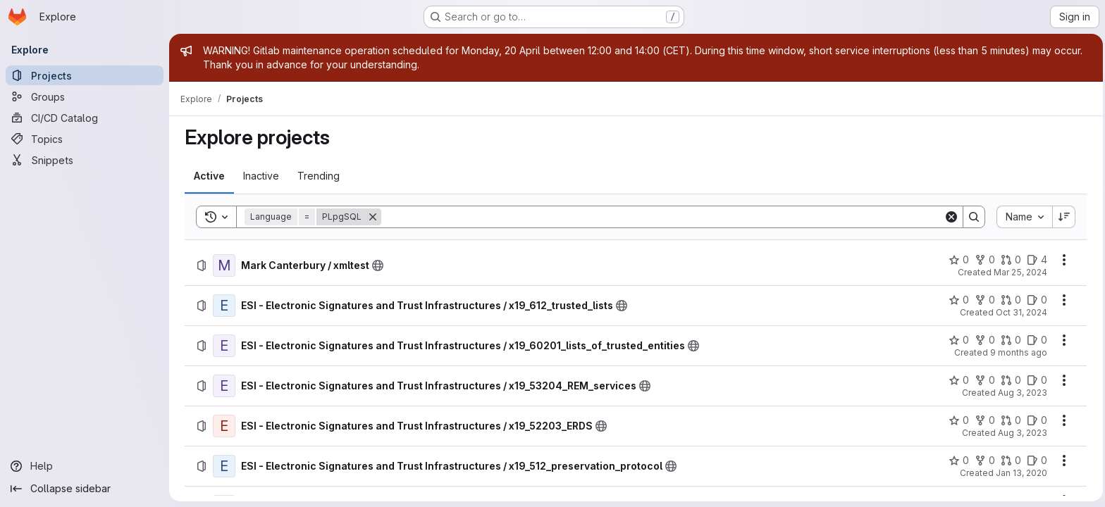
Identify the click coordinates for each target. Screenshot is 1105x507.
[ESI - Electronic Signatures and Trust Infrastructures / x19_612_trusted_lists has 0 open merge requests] (1009, 300)
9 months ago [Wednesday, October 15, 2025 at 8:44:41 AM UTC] (1017, 352)
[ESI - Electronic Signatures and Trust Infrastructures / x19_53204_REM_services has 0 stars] (957, 380)
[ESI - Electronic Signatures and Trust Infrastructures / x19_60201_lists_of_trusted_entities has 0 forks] (983, 340)
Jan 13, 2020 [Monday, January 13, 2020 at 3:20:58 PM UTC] (1020, 473)
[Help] (84, 466)
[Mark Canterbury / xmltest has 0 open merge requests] (1009, 259)
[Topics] (84, 139)
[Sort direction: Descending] (1062, 217)
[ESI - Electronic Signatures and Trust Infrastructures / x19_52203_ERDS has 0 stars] (957, 420)
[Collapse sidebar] (84, 489)
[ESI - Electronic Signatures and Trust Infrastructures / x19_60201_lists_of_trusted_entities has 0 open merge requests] (1009, 340)
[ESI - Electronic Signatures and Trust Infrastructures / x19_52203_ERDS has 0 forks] (983, 420)
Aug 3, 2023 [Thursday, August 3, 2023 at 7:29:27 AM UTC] (1021, 432)
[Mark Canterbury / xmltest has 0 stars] (957, 259)
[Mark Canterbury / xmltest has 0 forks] (983, 259)
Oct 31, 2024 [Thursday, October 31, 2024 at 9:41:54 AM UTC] (1020, 312)
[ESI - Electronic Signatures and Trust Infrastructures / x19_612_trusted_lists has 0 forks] (983, 300)
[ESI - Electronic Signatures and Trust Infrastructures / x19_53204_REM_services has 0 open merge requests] (1009, 380)
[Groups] (84, 96)
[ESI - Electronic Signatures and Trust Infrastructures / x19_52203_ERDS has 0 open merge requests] (1009, 420)
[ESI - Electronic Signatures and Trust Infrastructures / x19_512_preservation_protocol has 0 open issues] (1035, 460)
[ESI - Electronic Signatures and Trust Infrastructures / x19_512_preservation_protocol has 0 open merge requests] (1009, 460)
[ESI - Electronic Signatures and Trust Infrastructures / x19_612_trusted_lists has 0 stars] (957, 300)
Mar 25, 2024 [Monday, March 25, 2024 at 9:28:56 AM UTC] (1019, 272)
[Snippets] (84, 160)
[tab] (208, 176)
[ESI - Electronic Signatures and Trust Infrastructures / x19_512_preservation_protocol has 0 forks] (983, 460)
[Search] (661, 216)
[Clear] (950, 216)
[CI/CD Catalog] (84, 117)
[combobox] (1023, 217)
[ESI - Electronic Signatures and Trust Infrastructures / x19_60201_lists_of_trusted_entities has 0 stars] (957, 340)
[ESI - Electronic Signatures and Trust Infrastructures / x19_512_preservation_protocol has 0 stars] (957, 460)
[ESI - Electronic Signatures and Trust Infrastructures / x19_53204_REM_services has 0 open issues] (1035, 380)
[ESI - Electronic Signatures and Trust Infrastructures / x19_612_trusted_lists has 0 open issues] (1035, 300)
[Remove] (371, 216)
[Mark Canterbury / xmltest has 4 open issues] (1035, 259)
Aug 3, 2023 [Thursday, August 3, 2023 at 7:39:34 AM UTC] (1021, 392)
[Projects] (84, 75)
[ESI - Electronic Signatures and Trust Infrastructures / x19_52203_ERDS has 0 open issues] (1035, 420)
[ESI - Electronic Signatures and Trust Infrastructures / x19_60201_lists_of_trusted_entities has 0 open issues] (1035, 340)
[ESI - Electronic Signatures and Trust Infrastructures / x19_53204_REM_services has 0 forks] (983, 380)
